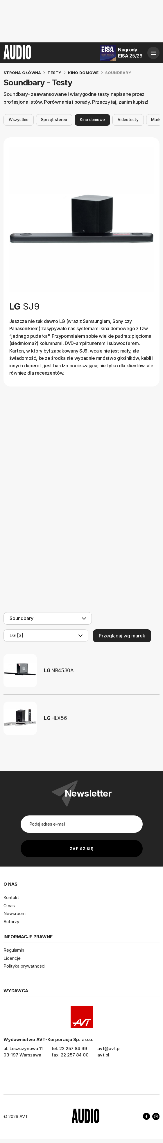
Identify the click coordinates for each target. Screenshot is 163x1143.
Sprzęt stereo (54, 119)
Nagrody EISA (130, 53)
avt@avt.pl (109, 1048)
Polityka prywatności (24, 966)
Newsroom (14, 913)
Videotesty (128, 119)
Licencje (12, 958)
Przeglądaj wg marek (122, 636)
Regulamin (13, 950)
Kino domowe (92, 119)
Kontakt (11, 897)
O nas (9, 905)
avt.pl (103, 1054)
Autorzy (11, 921)
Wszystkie (18, 119)
